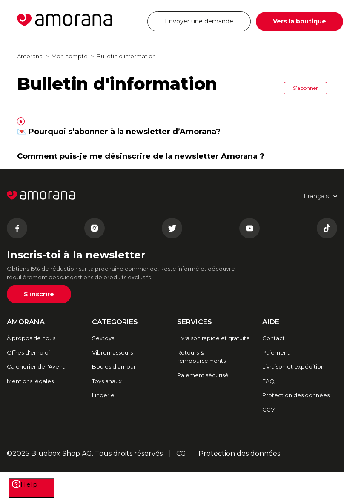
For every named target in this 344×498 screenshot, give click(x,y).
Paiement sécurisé (203, 375)
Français (124, 16)
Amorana (30, 56)
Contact (273, 338)
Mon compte (70, 56)
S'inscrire (39, 294)
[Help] (31, 488)
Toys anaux (107, 381)
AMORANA (26, 322)
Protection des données (296, 395)
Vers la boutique (299, 21)
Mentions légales (30, 381)
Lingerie (103, 395)
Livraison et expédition (293, 366)
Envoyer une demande (199, 21)
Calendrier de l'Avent (36, 366)
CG (181, 453)
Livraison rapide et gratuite (213, 338)
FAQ (268, 381)
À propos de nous (31, 338)
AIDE (270, 322)
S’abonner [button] (305, 88)
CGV (268, 409)
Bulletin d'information (126, 56)
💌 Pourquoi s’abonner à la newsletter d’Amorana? (119, 131)
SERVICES (194, 322)
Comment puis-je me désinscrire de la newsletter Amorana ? (140, 156)
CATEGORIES (115, 322)
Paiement (276, 352)
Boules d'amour (114, 366)
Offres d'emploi (28, 352)
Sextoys (103, 338)
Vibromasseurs (112, 352)
